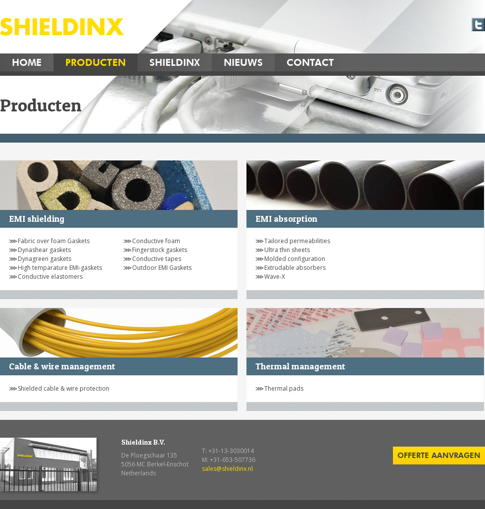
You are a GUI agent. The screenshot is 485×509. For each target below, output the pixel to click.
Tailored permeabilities (297, 241)
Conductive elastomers (50, 276)
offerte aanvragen (439, 455)
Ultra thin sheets (287, 250)
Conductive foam (156, 241)
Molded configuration (294, 258)
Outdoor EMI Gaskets (162, 267)
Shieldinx (174, 62)
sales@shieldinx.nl (227, 468)
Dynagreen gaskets (44, 258)
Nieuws (243, 62)
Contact (310, 62)
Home (27, 62)
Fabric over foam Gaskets (54, 241)
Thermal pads (283, 388)
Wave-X (274, 276)
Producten (95, 62)
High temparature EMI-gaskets (60, 267)
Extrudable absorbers (295, 267)
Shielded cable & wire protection (63, 388)
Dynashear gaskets (44, 250)
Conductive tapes (156, 258)
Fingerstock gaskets (159, 250)
